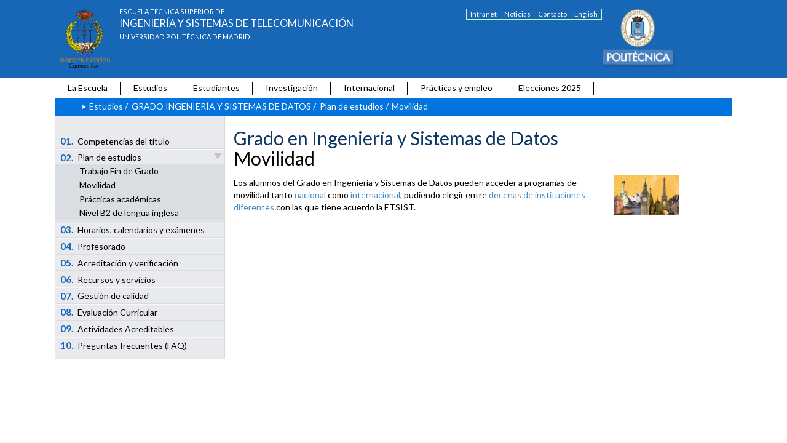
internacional (375, 195)
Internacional (369, 87)
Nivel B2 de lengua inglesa (129, 212)
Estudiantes (216, 87)
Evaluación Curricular (109, 311)
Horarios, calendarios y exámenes (132, 229)
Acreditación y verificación (119, 262)
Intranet (483, 14)
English (586, 14)
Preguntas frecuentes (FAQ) (124, 345)
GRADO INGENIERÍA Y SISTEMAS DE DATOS (221, 106)
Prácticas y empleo (456, 87)
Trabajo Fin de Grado (119, 171)
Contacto (552, 14)
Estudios (150, 87)
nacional (310, 195)
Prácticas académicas (120, 199)
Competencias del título (115, 140)
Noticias (517, 14)
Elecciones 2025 (549, 87)
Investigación (292, 87)
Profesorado (93, 246)
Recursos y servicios (108, 279)
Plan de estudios (352, 106)
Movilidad (97, 185)
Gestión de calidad (104, 295)
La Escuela (88, 87)
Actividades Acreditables (117, 328)
